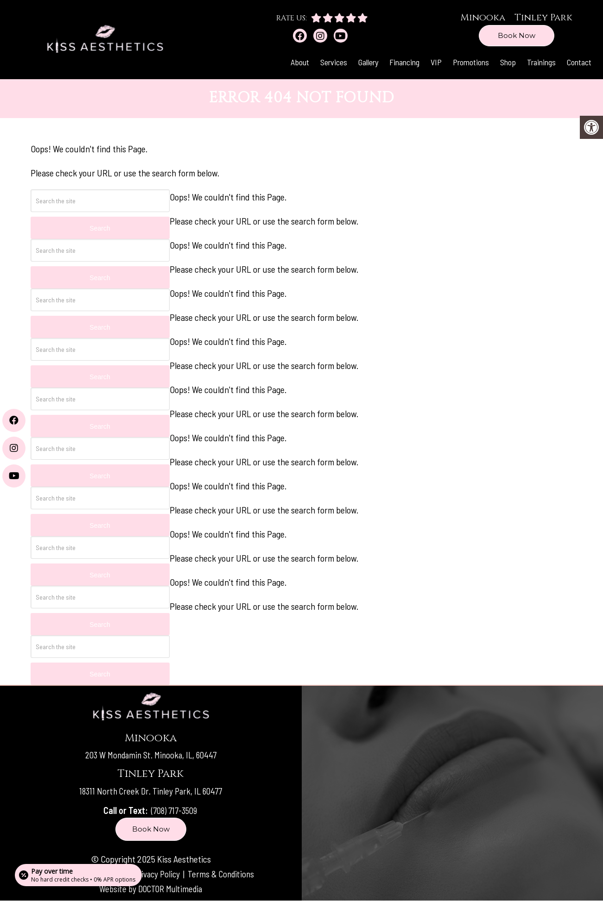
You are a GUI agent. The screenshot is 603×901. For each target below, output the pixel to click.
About (300, 62)
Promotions (471, 62)
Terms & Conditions (223, 873)
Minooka (482, 17)
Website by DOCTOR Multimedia (150, 888)
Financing (404, 62)
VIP (436, 62)
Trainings (541, 62)
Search (99, 278)
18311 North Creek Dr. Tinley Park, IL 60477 (150, 790)
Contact (579, 62)
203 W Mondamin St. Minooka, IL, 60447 (150, 755)
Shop (508, 62)
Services (333, 62)
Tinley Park (543, 17)
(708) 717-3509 (174, 810)
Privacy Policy (157, 873)
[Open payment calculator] (79, 874)
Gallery (368, 62)
